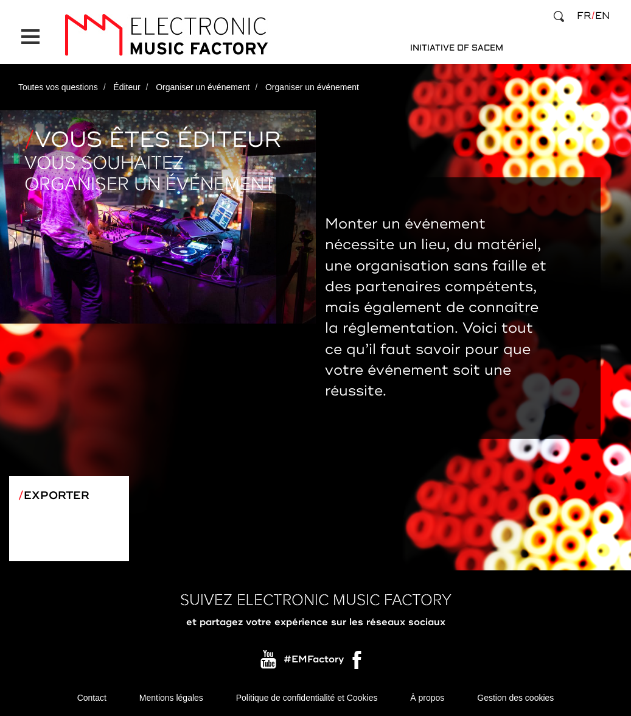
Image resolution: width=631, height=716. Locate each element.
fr (584, 16)
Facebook (358, 663)
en (602, 16)
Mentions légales (171, 698)
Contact (91, 698)
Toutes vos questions (58, 87)
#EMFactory (314, 660)
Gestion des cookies (515, 698)
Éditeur (126, 87)
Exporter (56, 495)
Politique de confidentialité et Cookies (307, 698)
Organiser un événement (202, 87)
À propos (427, 698)
